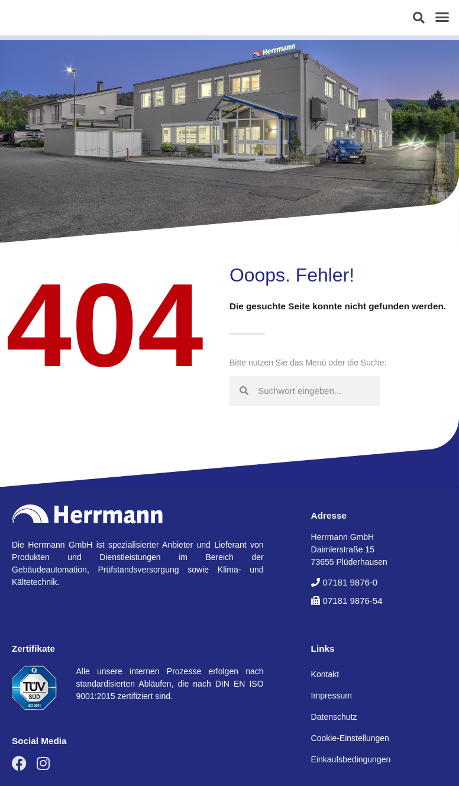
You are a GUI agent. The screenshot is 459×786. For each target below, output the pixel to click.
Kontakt (325, 674)
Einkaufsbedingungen (351, 759)
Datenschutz (334, 717)
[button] (419, 18)
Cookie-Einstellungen (350, 738)
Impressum (331, 695)
